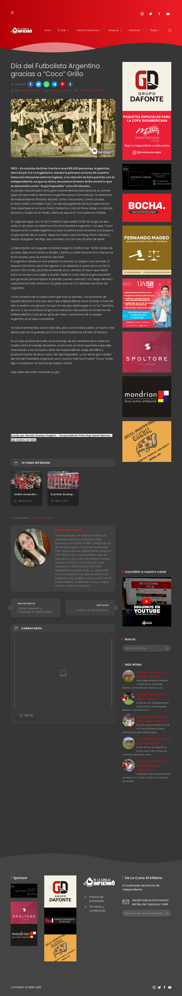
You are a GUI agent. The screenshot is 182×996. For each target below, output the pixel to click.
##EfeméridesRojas (41, 518)
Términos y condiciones (97, 909)
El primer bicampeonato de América (74, 494)
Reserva (115, 30)
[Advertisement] (146, 483)
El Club (63, 30)
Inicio (48, 30)
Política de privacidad (96, 899)
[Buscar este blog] (146, 648)
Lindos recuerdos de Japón (31, 494)
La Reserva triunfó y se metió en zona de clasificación (152, 765)
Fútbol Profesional (89, 30)
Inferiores (136, 30)
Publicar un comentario (92, 90)
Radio (156, 30)
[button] (30, 84)
